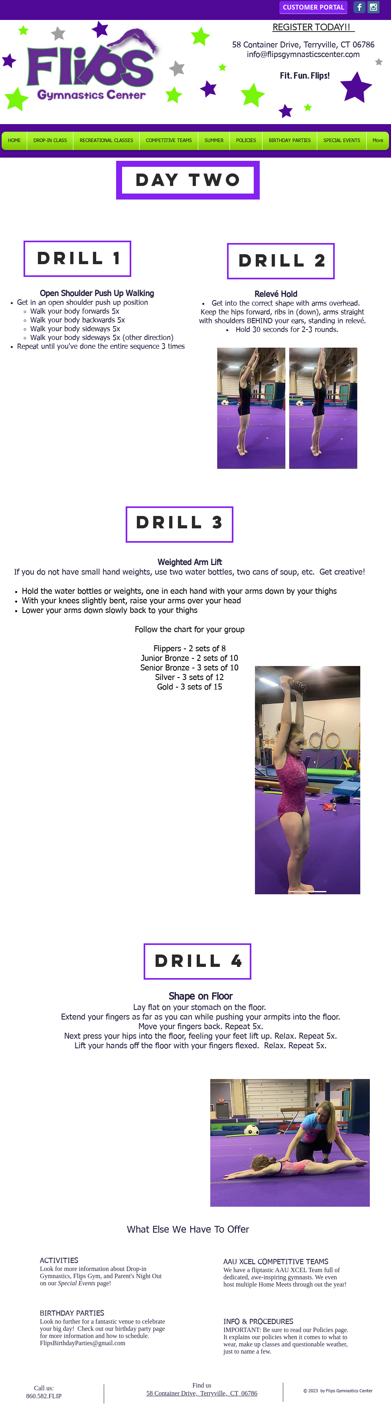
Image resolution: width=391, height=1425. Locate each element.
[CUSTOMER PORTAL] (313, 7)
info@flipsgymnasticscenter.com (303, 55)
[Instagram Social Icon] (373, 7)
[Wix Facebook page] (359, 7)
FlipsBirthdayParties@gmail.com (82, 1343)
